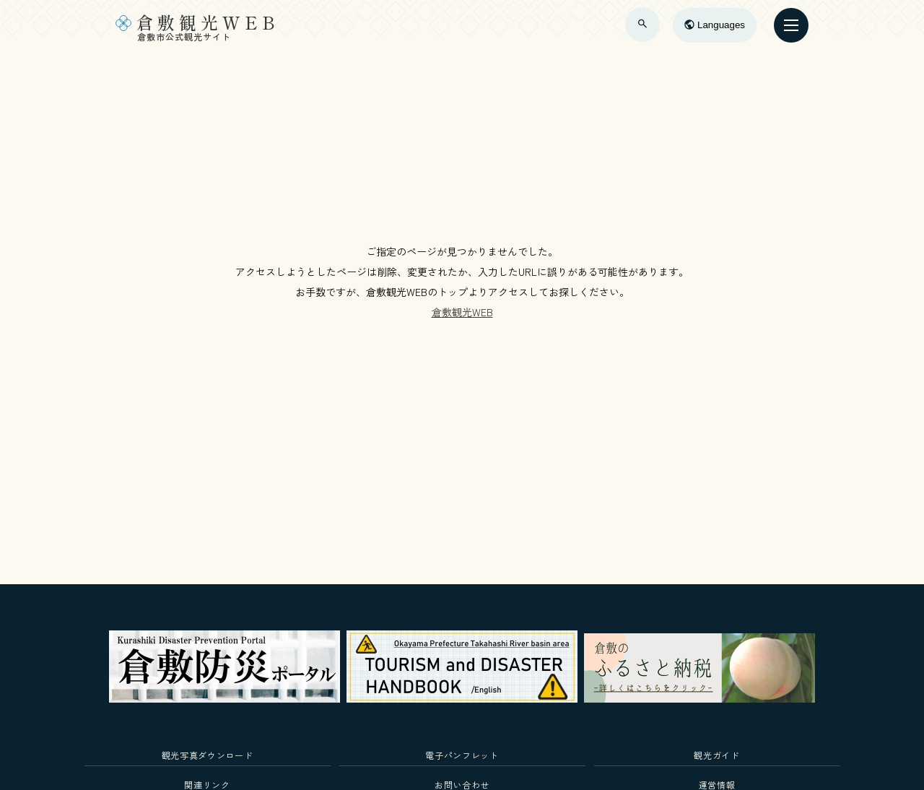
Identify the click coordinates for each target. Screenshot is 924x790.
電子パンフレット (461, 755)
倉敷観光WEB (462, 312)
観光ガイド (716, 755)
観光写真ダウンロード (207, 755)
